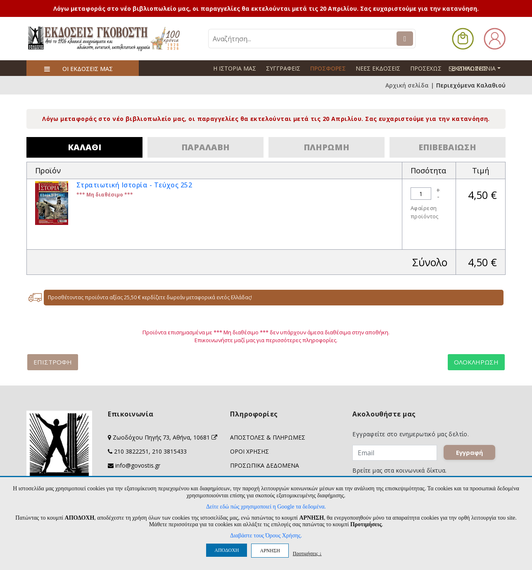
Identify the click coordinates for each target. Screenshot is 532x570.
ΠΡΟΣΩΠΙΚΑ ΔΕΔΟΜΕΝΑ (264, 465)
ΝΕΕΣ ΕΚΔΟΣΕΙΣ (378, 68)
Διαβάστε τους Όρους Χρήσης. (266, 535)
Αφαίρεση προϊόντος (425, 212)
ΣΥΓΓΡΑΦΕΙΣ (283, 68)
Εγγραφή (469, 452)
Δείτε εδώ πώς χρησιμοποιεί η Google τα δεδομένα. (266, 507)
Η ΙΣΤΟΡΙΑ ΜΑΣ (234, 68)
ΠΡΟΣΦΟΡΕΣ (328, 68)
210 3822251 (131, 451)
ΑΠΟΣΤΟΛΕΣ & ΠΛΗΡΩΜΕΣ (267, 437)
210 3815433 (169, 451)
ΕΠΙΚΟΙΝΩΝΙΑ (478, 68)
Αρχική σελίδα (407, 85)
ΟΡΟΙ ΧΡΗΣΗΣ (249, 451)
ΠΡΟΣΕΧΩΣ (426, 68)
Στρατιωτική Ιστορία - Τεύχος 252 (134, 184)
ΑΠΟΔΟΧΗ (226, 550)
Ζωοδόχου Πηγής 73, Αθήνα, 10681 (165, 437)
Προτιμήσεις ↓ (307, 553)
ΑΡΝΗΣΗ (270, 550)
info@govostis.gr (137, 465)
